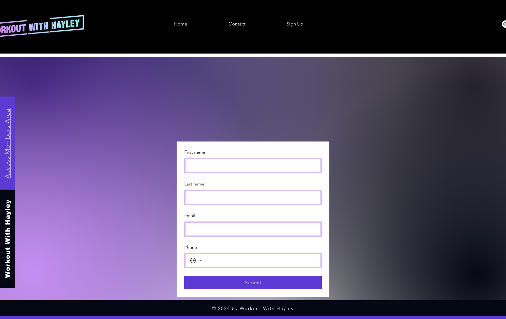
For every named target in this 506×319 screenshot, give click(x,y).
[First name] (251, 165)
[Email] (251, 229)
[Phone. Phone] (259, 260)
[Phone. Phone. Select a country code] (195, 261)
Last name (194, 184)
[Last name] (251, 197)
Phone (190, 247)
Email (189, 215)
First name (194, 152)
